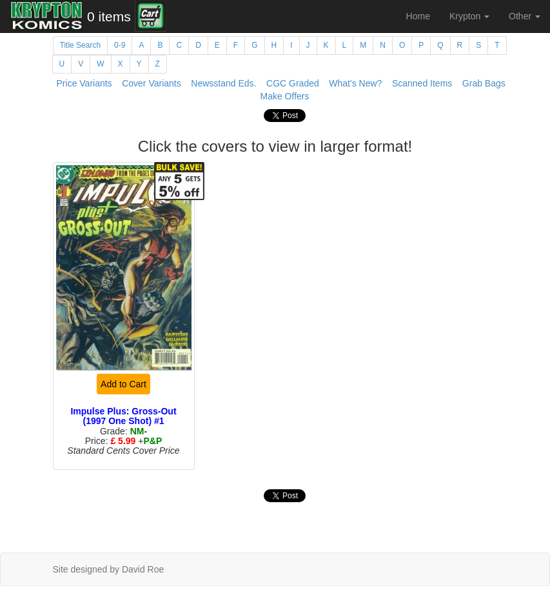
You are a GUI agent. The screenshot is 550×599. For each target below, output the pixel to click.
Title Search (80, 45)
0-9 (119, 45)
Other (524, 16)
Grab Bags (484, 83)
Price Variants (84, 83)
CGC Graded (292, 83)
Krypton (469, 16)
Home (418, 16)
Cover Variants (151, 83)
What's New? (355, 83)
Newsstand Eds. (223, 83)
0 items (109, 16)
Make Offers (284, 96)
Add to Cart (123, 384)
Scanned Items (422, 83)
